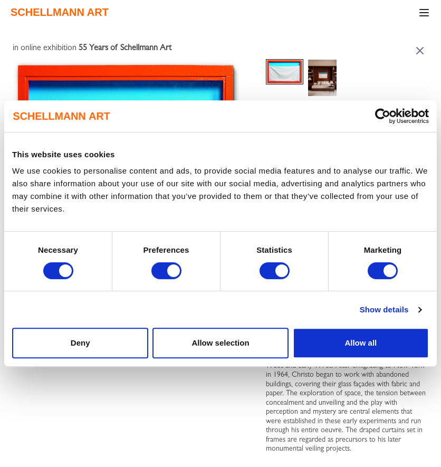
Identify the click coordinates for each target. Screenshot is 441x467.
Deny (80, 342)
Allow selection (220, 342)
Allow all (360, 342)
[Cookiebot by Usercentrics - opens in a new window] (383, 116)
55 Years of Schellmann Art (125, 48)
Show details (384, 309)
